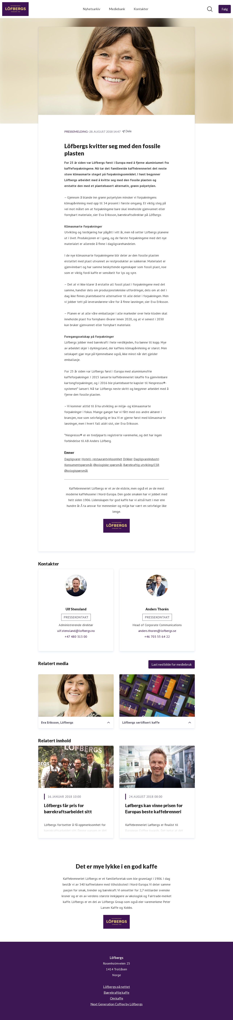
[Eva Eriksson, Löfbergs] (76, 695)
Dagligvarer (72, 459)
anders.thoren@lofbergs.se (157, 631)
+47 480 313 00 (76, 636)
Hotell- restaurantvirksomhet (102, 459)
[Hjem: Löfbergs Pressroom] (15, 9)
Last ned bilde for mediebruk (171, 664)
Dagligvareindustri (146, 459)
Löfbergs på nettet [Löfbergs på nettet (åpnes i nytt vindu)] (116, 987)
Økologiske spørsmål (107, 465)
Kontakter (141, 9)
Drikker (128, 459)
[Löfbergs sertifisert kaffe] (157, 695)
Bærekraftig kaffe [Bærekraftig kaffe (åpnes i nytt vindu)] (116, 992)
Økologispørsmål (76, 471)
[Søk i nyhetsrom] (210, 9)
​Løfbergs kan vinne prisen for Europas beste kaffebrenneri (154, 808)
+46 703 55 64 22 (157, 636)
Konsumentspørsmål (78, 465)
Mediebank (117, 9)
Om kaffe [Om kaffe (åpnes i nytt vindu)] (116, 998)
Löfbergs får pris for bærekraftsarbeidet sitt (68, 808)
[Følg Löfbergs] (225, 9)
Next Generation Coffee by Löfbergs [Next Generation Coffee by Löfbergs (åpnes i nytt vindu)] (116, 1004)
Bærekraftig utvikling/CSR (141, 465)
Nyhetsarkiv (91, 9)
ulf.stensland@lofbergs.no (76, 631)
